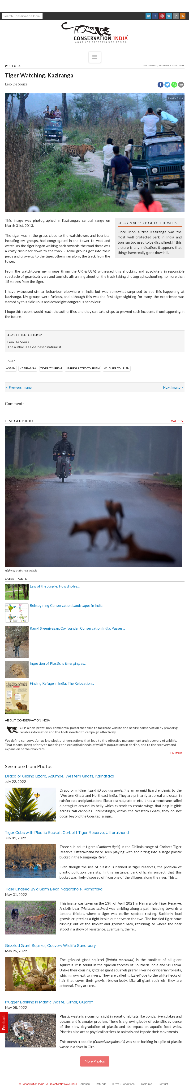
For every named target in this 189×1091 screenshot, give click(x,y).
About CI (85, 1084)
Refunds (101, 1084)
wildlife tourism (116, 368)
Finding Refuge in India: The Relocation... (62, 683)
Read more (176, 753)
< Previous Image (19, 387)
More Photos (95, 1061)
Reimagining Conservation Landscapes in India (66, 605)
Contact (163, 1084)
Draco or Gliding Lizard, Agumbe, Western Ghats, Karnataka (59, 776)
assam (11, 368)
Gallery (177, 421)
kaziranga (28, 368)
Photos (15, 66)
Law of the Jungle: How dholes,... (55, 586)
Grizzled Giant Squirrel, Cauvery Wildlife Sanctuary (50, 946)
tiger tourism (51, 368)
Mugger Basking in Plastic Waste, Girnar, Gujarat (49, 1002)
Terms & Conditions (123, 1084)
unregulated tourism (83, 368)
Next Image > (173, 387)
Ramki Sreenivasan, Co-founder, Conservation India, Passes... (77, 628)
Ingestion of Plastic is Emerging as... (58, 663)
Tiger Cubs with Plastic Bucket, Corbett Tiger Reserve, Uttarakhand (67, 833)
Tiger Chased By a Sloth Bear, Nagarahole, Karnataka (54, 889)
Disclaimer (146, 1084)
